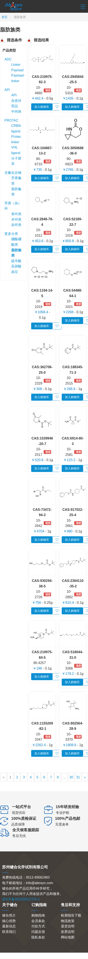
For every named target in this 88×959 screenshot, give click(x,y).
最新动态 (9, 926)
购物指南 (38, 915)
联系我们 (9, 932)
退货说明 (67, 926)
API (7, 90)
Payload (17, 70)
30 (71, 777)
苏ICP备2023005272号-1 (21, 899)
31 (78, 777)
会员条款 (38, 921)
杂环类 (16, 225)
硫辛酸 (16, 261)
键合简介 (9, 915)
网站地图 (67, 937)
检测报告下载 (71, 915)
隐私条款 (38, 937)
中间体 (16, 111)
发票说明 (67, 932)
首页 (4, 17)
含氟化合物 (12, 172)
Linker (16, 64)
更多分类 (11, 234)
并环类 (16, 219)
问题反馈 (38, 932)
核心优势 (9, 921)
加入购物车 (41, 106)
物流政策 (67, 921)
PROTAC (11, 120)
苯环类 (16, 214)
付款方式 (38, 926)
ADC (8, 59)
